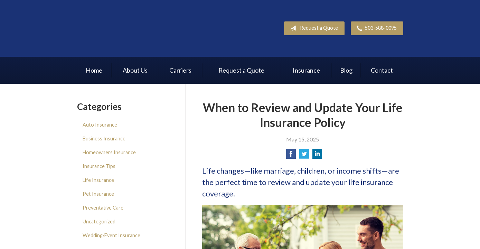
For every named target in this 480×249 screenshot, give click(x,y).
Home (94, 70)
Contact (382, 70)
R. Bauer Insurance (123, 28)
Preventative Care (103, 208)
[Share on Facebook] (291, 156)
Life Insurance (98, 180)
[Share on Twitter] (304, 156)
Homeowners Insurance (109, 152)
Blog (346, 70)
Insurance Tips (99, 166)
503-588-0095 (375, 28)
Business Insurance (104, 138)
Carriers (180, 70)
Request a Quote (312, 28)
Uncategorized (99, 221)
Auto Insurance (100, 125)
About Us (135, 70)
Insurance (306, 70)
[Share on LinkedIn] (317, 156)
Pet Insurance (98, 194)
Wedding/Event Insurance (111, 235)
